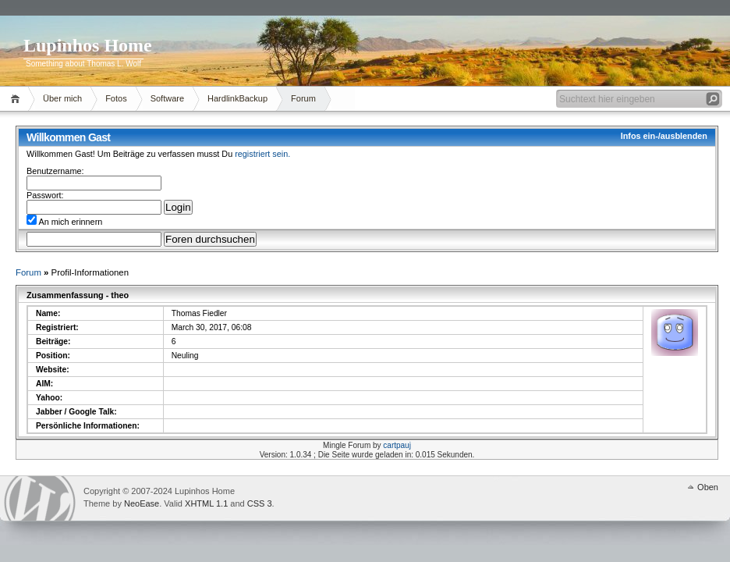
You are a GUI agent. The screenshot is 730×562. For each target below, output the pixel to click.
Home (17, 99)
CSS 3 (259, 503)
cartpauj (397, 445)
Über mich (62, 98)
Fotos (116, 98)
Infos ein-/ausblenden (664, 135)
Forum (303, 98)
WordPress (40, 498)
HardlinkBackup (237, 98)
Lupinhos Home (87, 45)
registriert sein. (262, 153)
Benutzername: (55, 171)
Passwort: (45, 195)
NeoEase (141, 503)
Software (167, 98)
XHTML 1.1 (206, 503)
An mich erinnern (64, 221)
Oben (707, 487)
